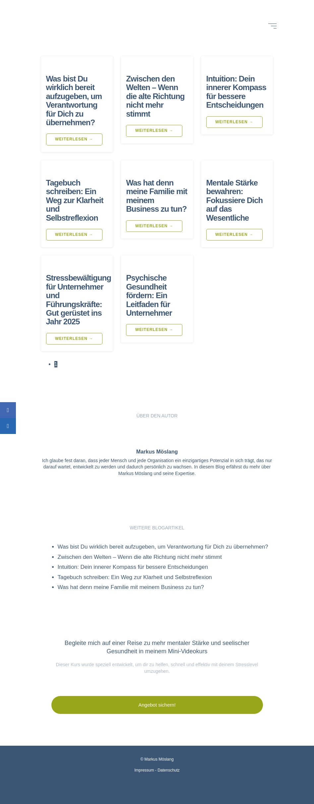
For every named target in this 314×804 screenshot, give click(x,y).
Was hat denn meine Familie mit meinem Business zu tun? (156, 195)
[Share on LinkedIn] (8, 426)
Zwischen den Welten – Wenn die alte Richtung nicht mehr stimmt (155, 96)
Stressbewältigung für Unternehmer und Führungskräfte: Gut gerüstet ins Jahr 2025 (78, 299)
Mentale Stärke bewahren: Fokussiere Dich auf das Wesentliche (234, 200)
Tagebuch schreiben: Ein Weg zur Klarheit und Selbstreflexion (74, 200)
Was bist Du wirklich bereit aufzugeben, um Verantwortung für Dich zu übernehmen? (74, 100)
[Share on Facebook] (8, 410)
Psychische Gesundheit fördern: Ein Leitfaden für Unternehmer (149, 295)
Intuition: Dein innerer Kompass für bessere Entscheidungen (236, 91)
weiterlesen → (74, 139)
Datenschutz (168, 770)
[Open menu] (272, 26)
